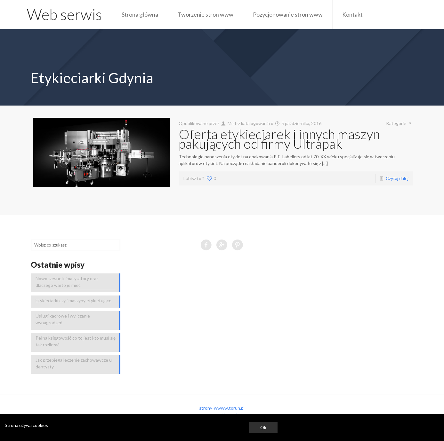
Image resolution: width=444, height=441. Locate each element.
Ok (263, 427)
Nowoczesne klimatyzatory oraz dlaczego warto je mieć (67, 282)
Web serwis (64, 14)
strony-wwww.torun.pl (222, 408)
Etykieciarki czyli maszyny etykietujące (73, 300)
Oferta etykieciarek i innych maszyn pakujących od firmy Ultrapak (279, 139)
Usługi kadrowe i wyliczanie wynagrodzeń (63, 319)
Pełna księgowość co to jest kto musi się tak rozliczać (76, 341)
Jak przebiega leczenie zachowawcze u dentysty (74, 363)
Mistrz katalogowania (249, 123)
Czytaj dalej (397, 178)
